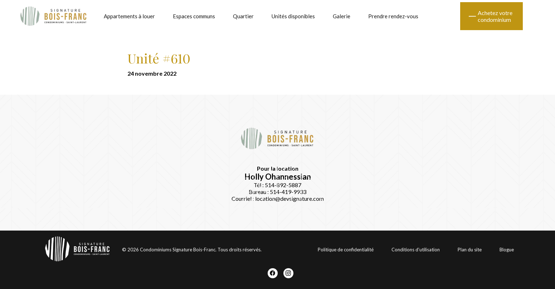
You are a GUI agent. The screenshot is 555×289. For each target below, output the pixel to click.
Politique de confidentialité (346, 249)
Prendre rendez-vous (393, 16)
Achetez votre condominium (495, 16)
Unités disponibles (293, 16)
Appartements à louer (129, 16)
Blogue (507, 249)
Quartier (243, 16)
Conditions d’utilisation (415, 249)
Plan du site (470, 249)
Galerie (341, 16)
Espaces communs (194, 16)
